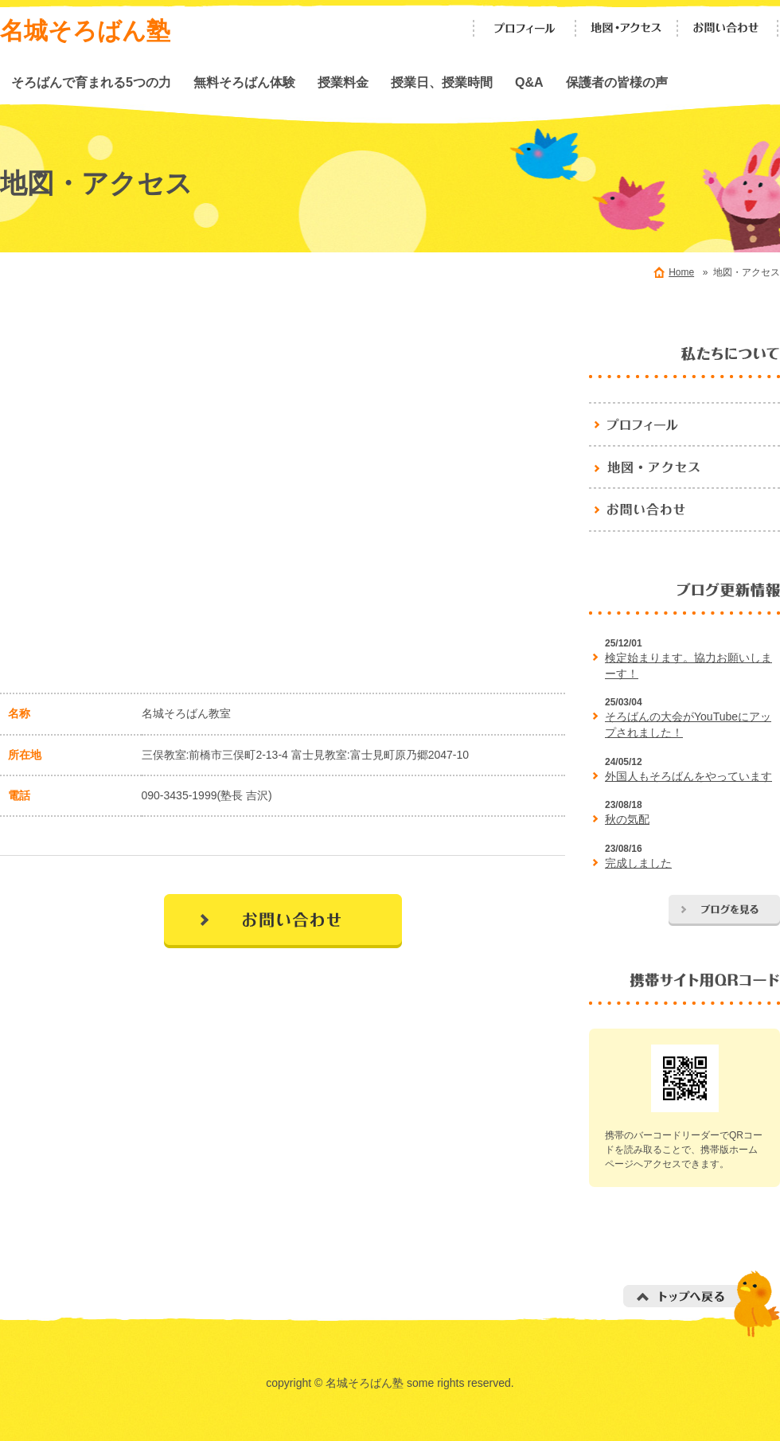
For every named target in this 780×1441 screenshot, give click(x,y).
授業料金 (343, 82)
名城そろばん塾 (85, 31)
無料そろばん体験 (244, 82)
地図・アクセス (626, 28)
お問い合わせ (728, 28)
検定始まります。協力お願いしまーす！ (688, 665)
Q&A (529, 82)
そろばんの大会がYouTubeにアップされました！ (688, 724)
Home (681, 272)
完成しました (638, 863)
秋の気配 (627, 819)
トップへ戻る (701, 1304)
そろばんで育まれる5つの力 (91, 82)
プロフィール (524, 28)
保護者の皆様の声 (617, 82)
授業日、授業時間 (442, 82)
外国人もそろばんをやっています (688, 776)
